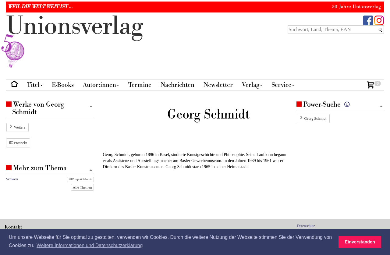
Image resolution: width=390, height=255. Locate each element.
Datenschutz (306, 226)
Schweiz (12, 179)
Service (282, 85)
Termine (139, 85)
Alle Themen (82, 187)
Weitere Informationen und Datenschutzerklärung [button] (90, 245)
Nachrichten (177, 85)
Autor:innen (101, 85)
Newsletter (218, 85)
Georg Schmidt (315, 118)
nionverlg (74, 40)
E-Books (63, 85)
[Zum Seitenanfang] (381, 106)
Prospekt (18, 143)
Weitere (19, 127)
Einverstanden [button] (360, 241)
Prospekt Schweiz (80, 179)
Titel (35, 85)
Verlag (252, 85)
